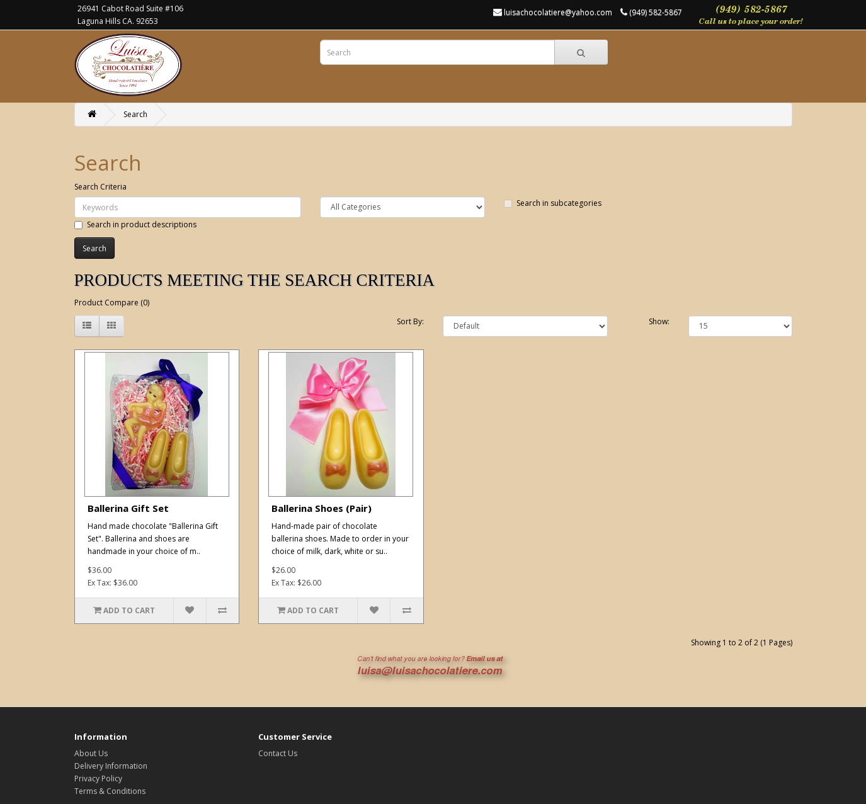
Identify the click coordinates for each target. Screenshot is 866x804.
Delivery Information (110, 766)
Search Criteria (100, 186)
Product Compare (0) (111, 302)
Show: (659, 321)
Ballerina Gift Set (128, 508)
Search (135, 114)
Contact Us (277, 753)
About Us (91, 753)
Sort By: (410, 321)
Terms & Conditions (109, 791)
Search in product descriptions (135, 224)
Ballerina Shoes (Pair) (321, 508)
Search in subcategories (552, 203)
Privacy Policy (98, 778)
